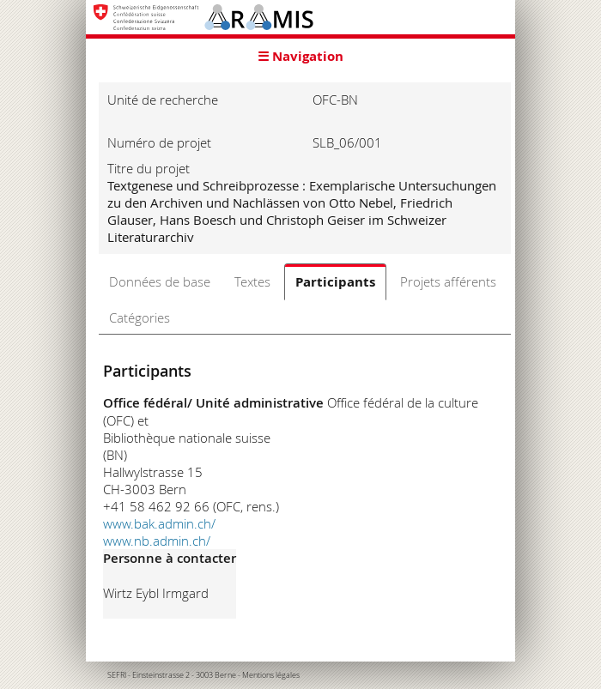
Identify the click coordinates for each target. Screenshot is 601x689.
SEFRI (116, 675)
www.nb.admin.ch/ (156, 540)
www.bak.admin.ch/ (159, 523)
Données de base (159, 281)
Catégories (139, 317)
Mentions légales (271, 675)
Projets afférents (448, 281)
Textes (252, 281)
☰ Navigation (300, 56)
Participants (335, 282)
